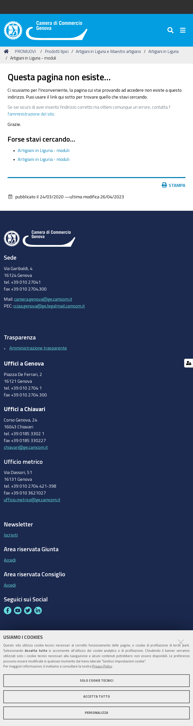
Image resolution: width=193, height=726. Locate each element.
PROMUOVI (25, 51)
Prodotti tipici (57, 51)
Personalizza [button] (96, 712)
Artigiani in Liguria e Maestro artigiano (108, 51)
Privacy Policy (102, 666)
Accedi (10, 560)
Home (7, 51)
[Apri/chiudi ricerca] (171, 30)
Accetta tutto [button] (96, 696)
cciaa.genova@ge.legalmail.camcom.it (49, 305)
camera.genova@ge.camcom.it (43, 299)
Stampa (174, 185)
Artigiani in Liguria (163, 51)
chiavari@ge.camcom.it (26, 447)
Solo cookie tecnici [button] (96, 680)
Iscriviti (11, 534)
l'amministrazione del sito (31, 113)
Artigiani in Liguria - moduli (43, 150)
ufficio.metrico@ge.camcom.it (32, 499)
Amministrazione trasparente (38, 348)
